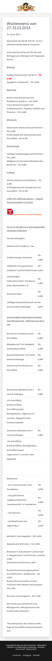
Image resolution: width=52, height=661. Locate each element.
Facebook (17, 655)
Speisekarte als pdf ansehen (24, 214)
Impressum (20, 649)
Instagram (27, 655)
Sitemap (41, 647)
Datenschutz (31, 649)
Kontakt (36, 655)
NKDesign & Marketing (27, 647)
